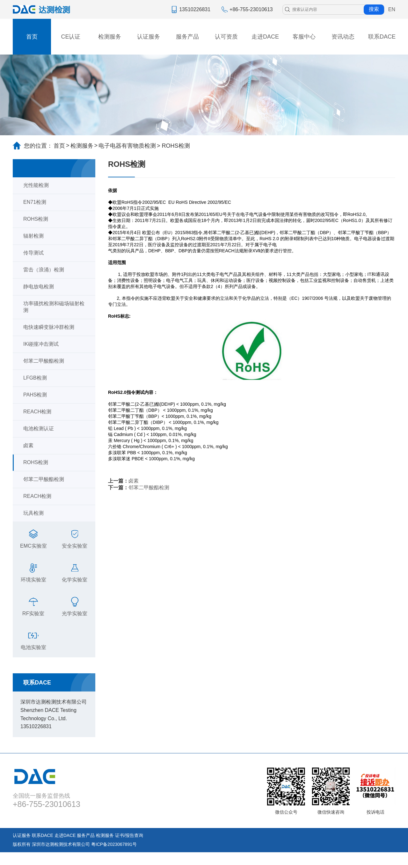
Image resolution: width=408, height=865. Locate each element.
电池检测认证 (38, 428)
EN (391, 9)
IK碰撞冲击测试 (41, 344)
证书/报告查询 (129, 835)
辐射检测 (33, 236)
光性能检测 (36, 185)
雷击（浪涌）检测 (43, 269)
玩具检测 (33, 513)
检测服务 (109, 36)
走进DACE (265, 36)
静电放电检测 (38, 286)
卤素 (28, 445)
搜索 (374, 9)
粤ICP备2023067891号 (114, 844)
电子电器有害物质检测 (127, 146)
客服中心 (304, 36)
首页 (32, 36)
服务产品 (187, 36)
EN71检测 (34, 202)
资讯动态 (343, 36)
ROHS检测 (35, 219)
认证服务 (148, 36)
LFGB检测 (35, 378)
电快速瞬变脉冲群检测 (48, 327)
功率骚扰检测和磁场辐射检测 (53, 307)
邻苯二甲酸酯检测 (43, 361)
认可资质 (226, 36)
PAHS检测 (35, 394)
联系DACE (382, 36)
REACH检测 (37, 411)
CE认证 (70, 36)
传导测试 (33, 252)
